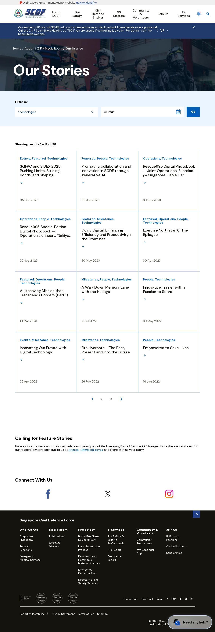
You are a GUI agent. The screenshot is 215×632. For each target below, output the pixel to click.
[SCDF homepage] (30, 17)
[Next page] (121, 398)
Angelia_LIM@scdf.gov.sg (86, 450)
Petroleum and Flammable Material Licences (89, 560)
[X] (107, 494)
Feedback (148, 599)
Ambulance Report (115, 558)
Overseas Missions (55, 544)
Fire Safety (77, 14)
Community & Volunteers (140, 14)
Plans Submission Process (89, 548)
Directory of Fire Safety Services (88, 581)
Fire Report (114, 549)
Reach (162, 599)
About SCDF (56, 14)
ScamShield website (31, 34)
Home (17, 48)
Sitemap (102, 614)
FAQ (173, 599)
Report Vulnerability (34, 614)
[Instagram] (169, 494)
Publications (56, 536)
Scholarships (174, 553)
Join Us (163, 14)
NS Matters (119, 14)
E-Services (183, 14)
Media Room (53, 48)
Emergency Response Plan (87, 571)
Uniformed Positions (172, 538)
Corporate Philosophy (26, 538)
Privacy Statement (63, 614)
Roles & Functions (26, 548)
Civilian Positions (176, 546)
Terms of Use (86, 614)
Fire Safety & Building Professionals (116, 540)
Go (193, 112)
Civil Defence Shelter (98, 14)
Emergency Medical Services (30, 558)
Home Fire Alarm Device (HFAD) (88, 538)
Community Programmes (145, 541)
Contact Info (130, 599)
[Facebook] (46, 494)
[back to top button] (196, 514)
